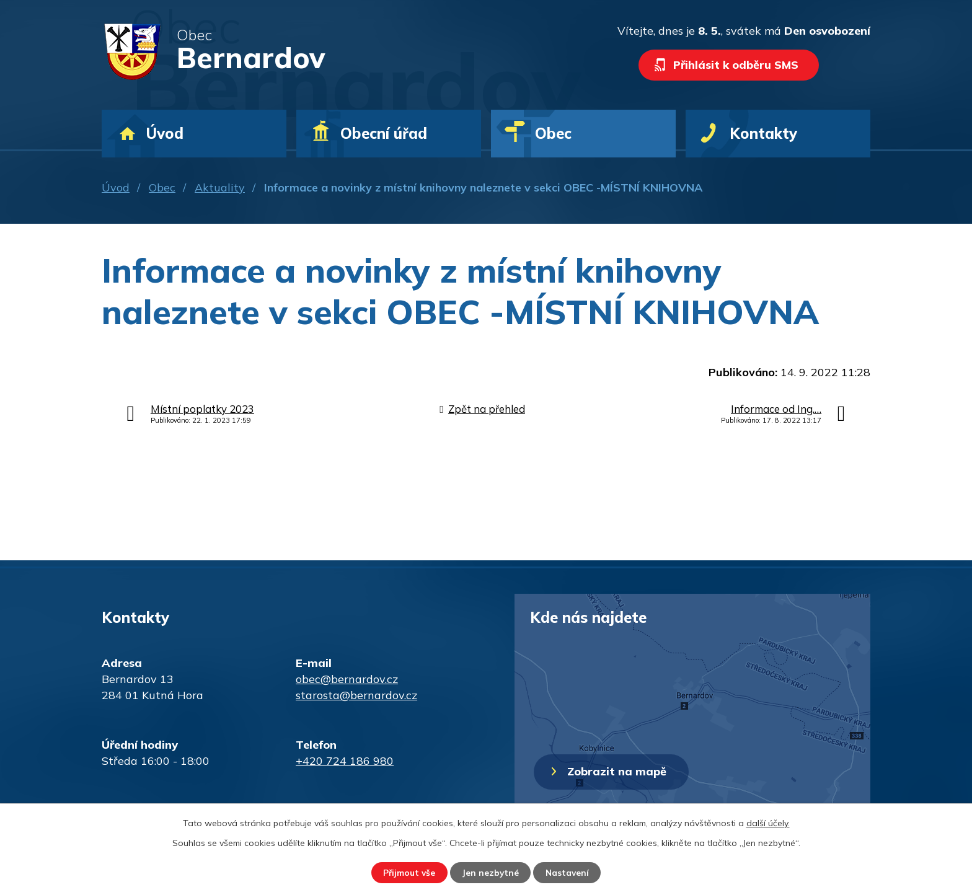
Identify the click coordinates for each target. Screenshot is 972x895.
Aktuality (220, 187)
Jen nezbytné (490, 872)
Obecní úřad (383, 133)
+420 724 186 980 (345, 761)
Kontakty (763, 133)
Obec (162, 187)
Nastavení (570, 872)
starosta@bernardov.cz (356, 695)
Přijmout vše (406, 872)
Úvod (116, 187)
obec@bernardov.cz (347, 679)
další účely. (768, 822)
